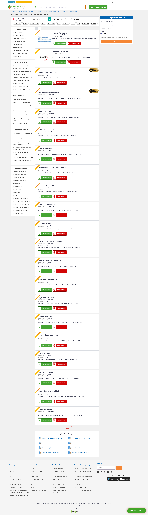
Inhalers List (16, 195)
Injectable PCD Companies (59, 471)
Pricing (12, 2)
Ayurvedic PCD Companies (59, 490)
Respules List (16, 192)
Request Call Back (136, 510)
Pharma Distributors (58, 492)
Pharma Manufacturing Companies (23, 111)
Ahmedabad (17, 23)
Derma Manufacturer (19, 74)
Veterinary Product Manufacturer (22, 77)
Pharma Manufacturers (80, 487)
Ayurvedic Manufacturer (20, 68)
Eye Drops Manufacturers (20, 123)
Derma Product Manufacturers (82, 479)
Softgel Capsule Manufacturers (82, 474)
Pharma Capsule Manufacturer (21, 89)
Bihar (78, 23)
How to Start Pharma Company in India (22, 134)
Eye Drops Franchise (58, 468)
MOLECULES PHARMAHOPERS (38, 490)
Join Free (104, 2)
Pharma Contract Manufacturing (22, 105)
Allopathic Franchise (18, 35)
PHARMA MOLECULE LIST (37, 476)
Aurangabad (51, 23)
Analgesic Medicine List (19, 180)
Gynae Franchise (17, 47)
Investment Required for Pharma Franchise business (22, 148)
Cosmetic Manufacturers (81, 482)
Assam (43, 23)
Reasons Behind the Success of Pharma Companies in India (22, 161)
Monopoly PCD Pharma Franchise (22, 108)
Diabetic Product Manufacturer (21, 80)
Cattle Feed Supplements (20, 213)
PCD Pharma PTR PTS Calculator (19, 490)
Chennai (93, 23)
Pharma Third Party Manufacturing (22, 66)
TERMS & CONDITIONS (15, 479)
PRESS (32, 487)
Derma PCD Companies (59, 484)
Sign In (113, 2)
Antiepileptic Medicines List (20, 198)
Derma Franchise (17, 44)
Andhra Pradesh (34, 23)
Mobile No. (104, 31)
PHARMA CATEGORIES (36, 474)
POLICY (11, 476)
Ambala (25, 23)
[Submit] (35, 7)
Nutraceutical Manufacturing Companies (21, 120)
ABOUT (11, 468)
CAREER (11, 474)
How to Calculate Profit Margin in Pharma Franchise (22, 143)
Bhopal (73, 23)
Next (116, 41)
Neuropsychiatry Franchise (20, 50)
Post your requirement (98, 7)
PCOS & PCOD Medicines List (21, 207)
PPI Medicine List (17, 186)
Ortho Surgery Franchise (20, 53)
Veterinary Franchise (19, 41)
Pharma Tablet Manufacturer (21, 86)
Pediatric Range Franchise (20, 56)
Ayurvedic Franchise (18, 32)
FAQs (32, 484)
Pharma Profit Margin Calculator (19, 492)
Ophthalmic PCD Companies (60, 474)
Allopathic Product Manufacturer (22, 72)
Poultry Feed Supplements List (21, 201)
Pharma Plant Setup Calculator (19, 495)
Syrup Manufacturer (18, 83)
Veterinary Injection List (19, 171)
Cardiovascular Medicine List (21, 204)
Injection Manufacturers (81, 484)
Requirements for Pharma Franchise (20, 153)
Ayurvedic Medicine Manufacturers (83, 471)
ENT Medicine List (18, 183)
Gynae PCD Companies (59, 479)
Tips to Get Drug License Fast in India (21, 139)
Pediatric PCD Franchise (59, 487)
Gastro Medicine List (18, 177)
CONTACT (12, 471)
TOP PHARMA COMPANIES (37, 479)
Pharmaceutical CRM (24, 2)
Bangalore (66, 23)
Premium (76, 19)
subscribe (118, 467)
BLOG (32, 468)
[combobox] (59, 7)
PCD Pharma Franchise (19, 99)
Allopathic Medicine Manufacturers (83, 476)
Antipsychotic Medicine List (20, 174)
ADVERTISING (34, 482)
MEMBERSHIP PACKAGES (16, 487)
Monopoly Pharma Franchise (60, 476)
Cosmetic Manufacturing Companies (20, 115)
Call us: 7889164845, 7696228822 (129, 2)
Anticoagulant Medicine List (20, 210)
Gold (68, 19)
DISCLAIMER (13, 482)
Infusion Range (17, 189)
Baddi (58, 23)
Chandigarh (85, 23)
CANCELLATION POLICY (15, 484)
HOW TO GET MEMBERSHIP (38, 471)
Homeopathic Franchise (19, 38)
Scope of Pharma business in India (23, 157)
